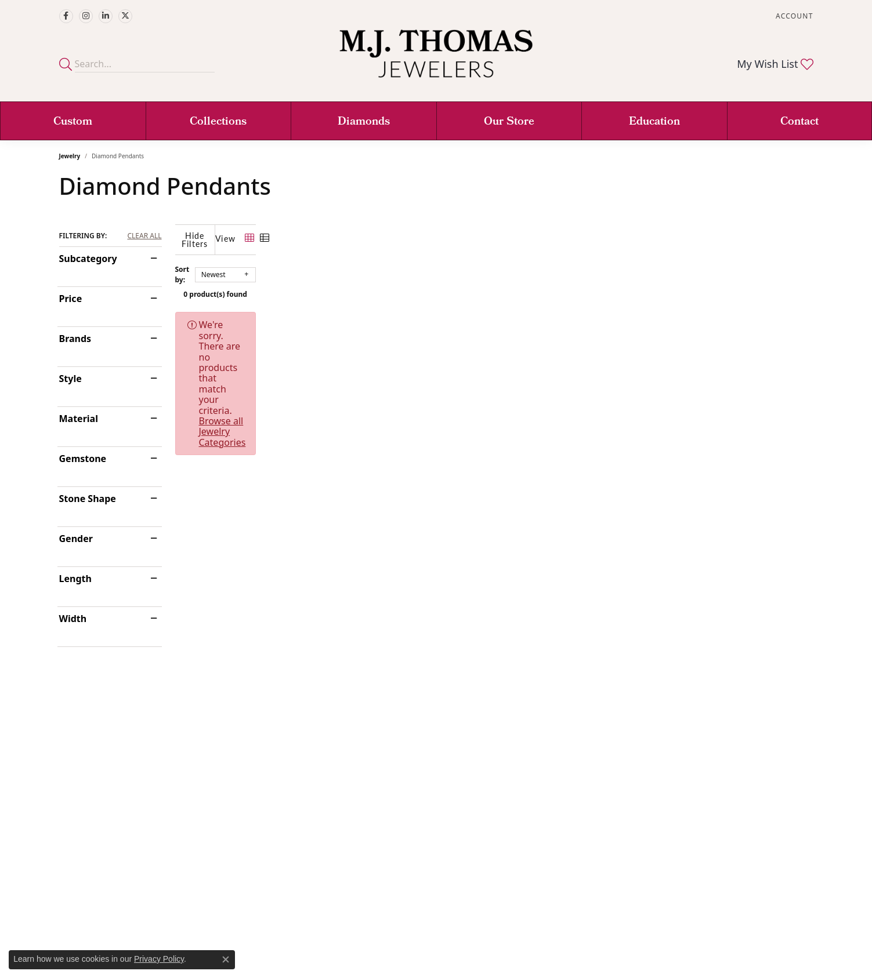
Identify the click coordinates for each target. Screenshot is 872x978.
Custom (72, 122)
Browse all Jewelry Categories (522, 316)
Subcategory (88, 258)
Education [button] (654, 122)
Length (75, 578)
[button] (793, 16)
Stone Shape (87, 498)
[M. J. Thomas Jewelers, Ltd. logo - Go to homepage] (436, 59)
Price (70, 298)
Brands (75, 338)
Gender (76, 538)
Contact (799, 122)
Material (78, 418)
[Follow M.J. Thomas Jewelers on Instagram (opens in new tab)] (86, 16)
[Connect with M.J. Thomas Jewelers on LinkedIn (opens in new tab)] (106, 16)
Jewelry (70, 156)
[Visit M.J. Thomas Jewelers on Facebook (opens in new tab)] (66, 16)
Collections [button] (218, 122)
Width (73, 618)
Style (70, 378)
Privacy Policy (159, 959)
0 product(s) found (494, 286)
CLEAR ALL (144, 235)
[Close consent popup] (225, 959)
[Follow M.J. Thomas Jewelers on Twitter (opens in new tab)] (125, 16)
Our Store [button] (509, 122)
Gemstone (83, 458)
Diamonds (364, 122)
